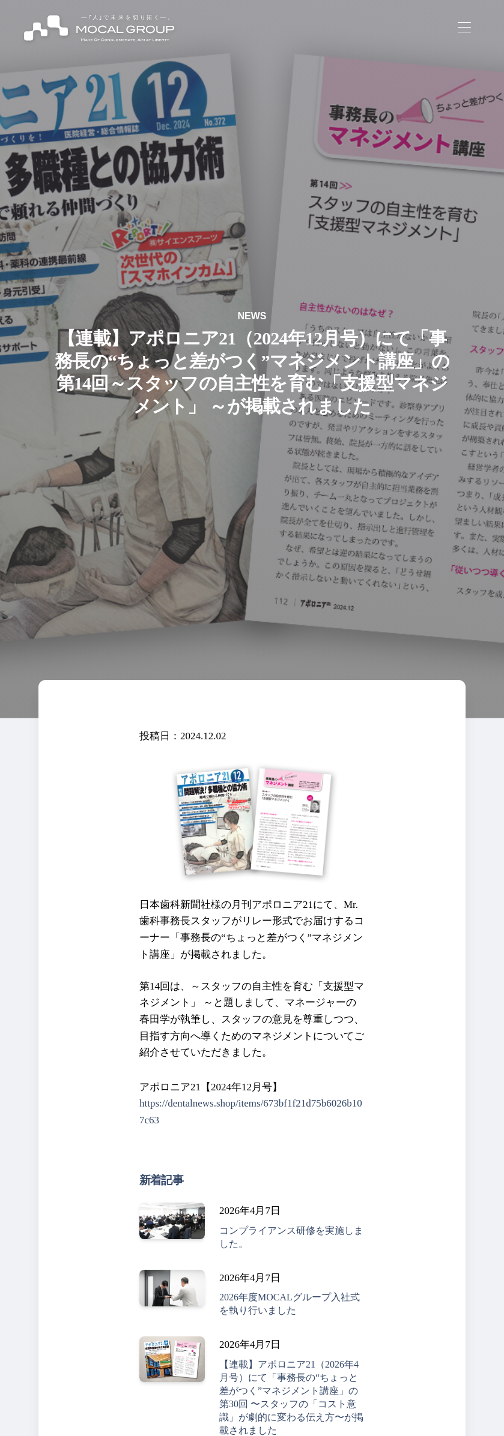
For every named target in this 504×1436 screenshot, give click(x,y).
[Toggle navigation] (464, 27)
